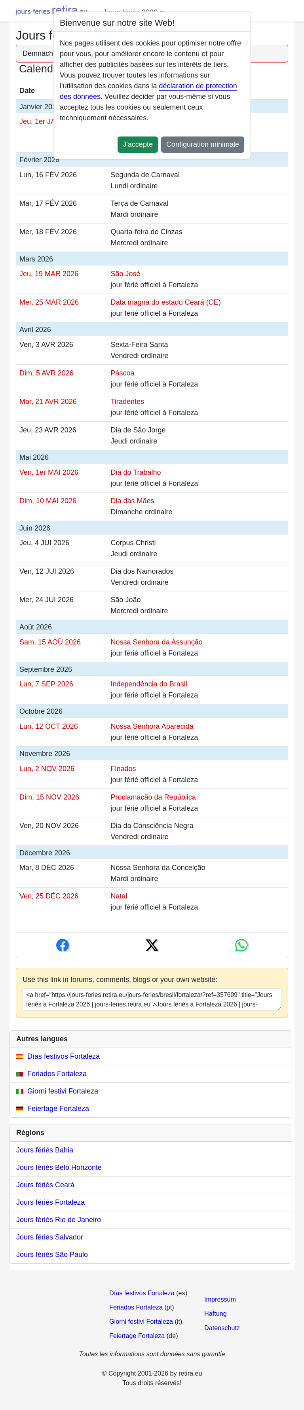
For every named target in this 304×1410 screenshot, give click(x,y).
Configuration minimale (202, 144)
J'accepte (137, 144)
